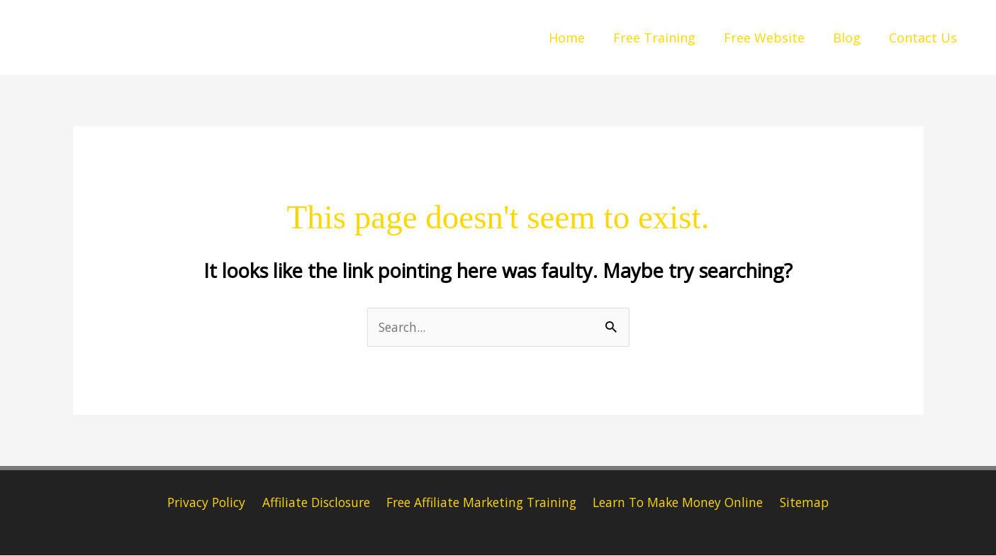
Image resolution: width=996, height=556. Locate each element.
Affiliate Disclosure (312, 502)
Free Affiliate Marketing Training (481, 502)
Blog (851, 37)
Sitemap (810, 502)
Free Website (771, 37)
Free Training (664, 37)
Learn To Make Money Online (683, 502)
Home (579, 37)
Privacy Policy (201, 502)
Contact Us (924, 37)
